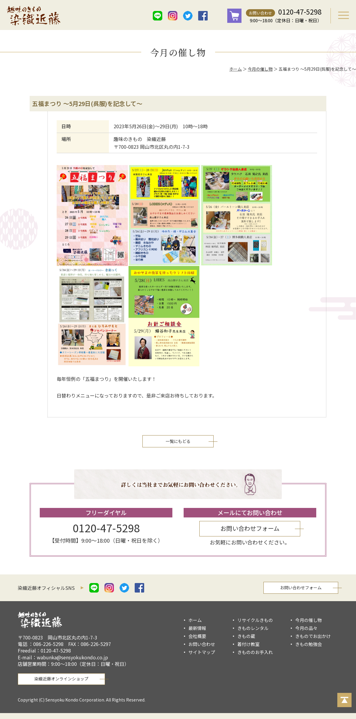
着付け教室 (248, 644)
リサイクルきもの (255, 620)
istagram (172, 15)
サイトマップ (201, 652)
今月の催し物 (260, 69)
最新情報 (197, 628)
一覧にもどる (178, 441)
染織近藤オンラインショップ (61, 679)
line (157, 15)
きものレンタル (252, 628)
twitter (188, 15)
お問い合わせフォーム (249, 528)
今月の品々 (306, 628)
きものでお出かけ (313, 636)
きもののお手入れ (255, 652)
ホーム (235, 69)
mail (218, 15)
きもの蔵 (246, 636)
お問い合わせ (260, 13)
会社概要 (197, 636)
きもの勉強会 (308, 644)
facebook (203, 15)
